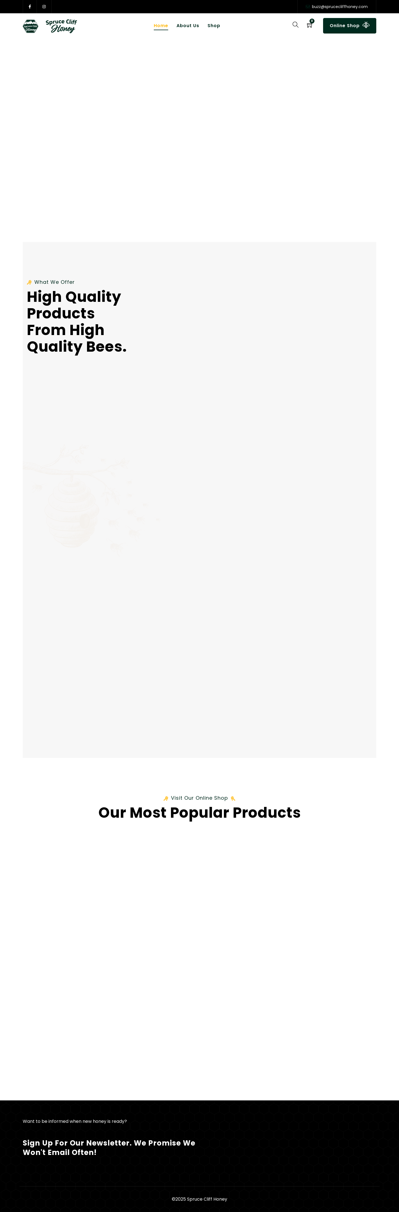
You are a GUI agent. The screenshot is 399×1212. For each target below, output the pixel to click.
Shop (214, 25)
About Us (188, 25)
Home (161, 25)
